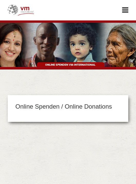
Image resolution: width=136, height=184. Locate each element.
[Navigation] (125, 10)
